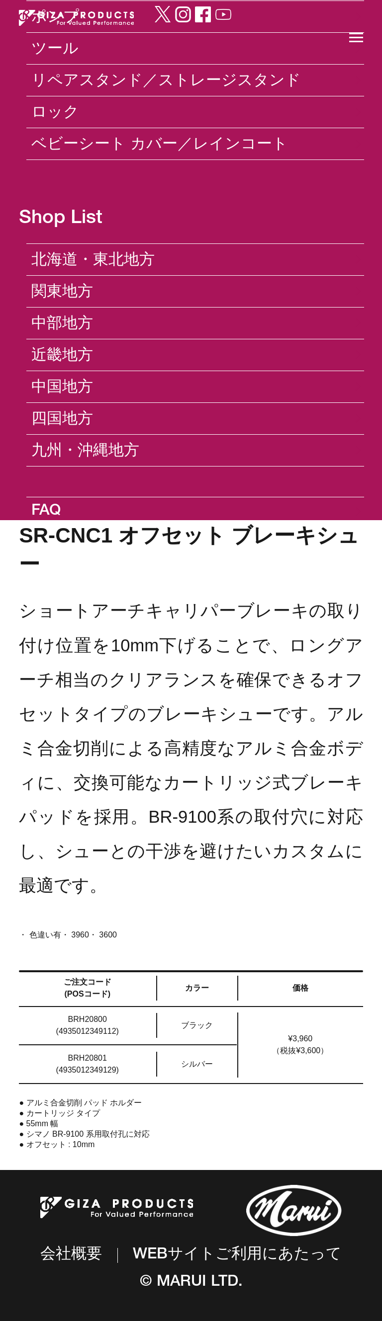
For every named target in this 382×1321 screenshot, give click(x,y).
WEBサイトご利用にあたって (237, 1255)
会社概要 (71, 1255)
